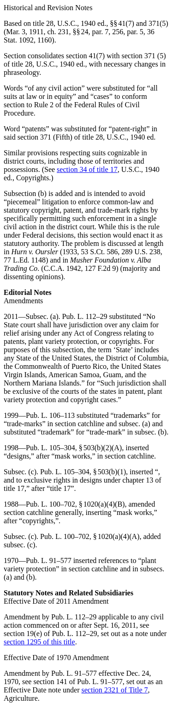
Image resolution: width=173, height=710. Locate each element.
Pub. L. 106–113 (50, 415)
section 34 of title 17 (87, 169)
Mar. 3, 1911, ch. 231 (37, 32)
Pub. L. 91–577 (49, 560)
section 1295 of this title (39, 642)
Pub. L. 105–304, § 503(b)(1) (83, 472)
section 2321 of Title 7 (115, 690)
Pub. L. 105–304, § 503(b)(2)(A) (74, 448)
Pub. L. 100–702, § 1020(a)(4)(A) (89, 536)
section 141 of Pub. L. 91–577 (77, 682)
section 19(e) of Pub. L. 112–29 (50, 633)
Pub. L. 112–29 (84, 316)
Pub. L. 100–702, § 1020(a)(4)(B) (75, 504)
